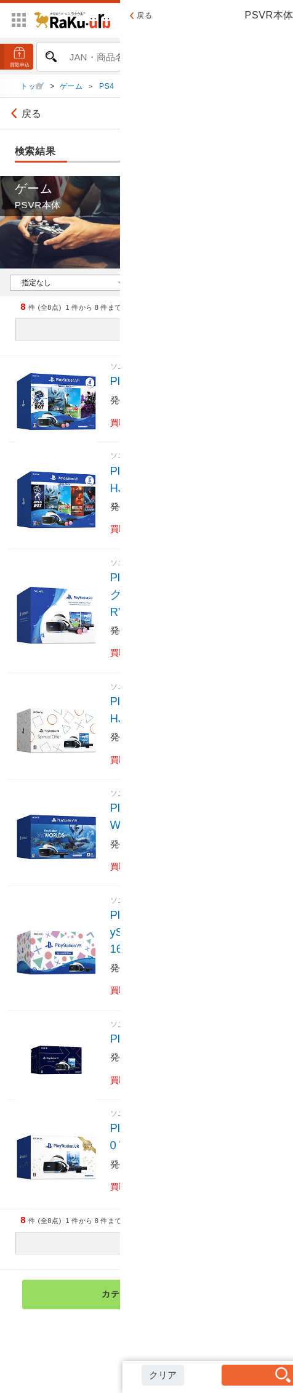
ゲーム (71, 89)
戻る (24, 117)
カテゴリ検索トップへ (181, 1297)
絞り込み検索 (245, 117)
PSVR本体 (214, 89)
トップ (33, 89)
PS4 (106, 89)
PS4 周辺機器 (154, 89)
